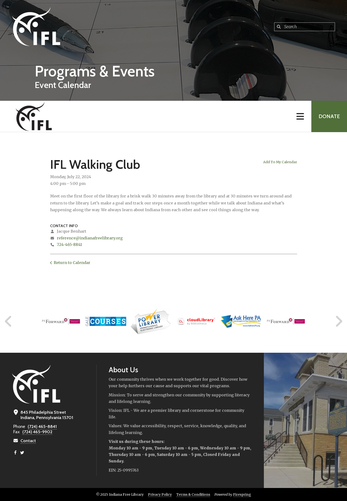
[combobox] (304, 26)
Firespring (242, 494)
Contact (28, 440)
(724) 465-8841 (42, 426)
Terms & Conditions (193, 494)
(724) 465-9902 (37, 431)
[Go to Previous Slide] (8, 321)
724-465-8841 (69, 244)
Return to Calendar (72, 262)
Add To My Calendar (280, 162)
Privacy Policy (160, 494)
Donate (329, 116)
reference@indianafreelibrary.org (90, 238)
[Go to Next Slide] (338, 321)
